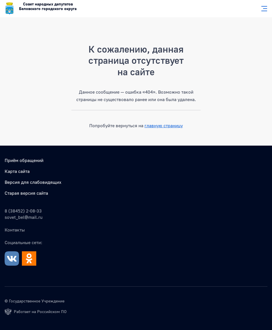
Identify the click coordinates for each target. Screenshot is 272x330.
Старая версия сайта (26, 193)
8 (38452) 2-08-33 (23, 211)
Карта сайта (17, 171)
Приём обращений (24, 160)
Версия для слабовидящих (33, 182)
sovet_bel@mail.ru (24, 217)
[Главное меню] (262, 9)
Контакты (15, 230)
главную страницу (163, 125)
